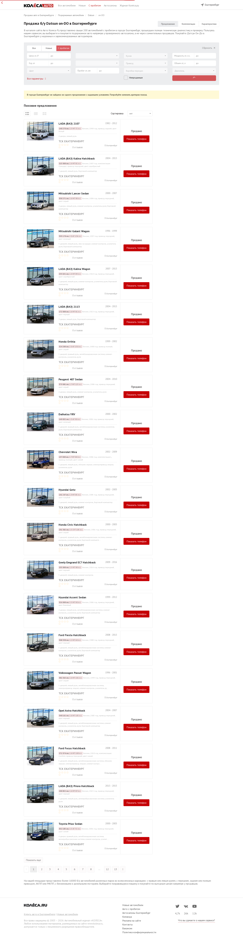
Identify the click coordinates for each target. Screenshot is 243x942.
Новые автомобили (67, 914)
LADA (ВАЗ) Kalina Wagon (74, 269)
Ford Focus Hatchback (72, 748)
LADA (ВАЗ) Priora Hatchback (76, 786)
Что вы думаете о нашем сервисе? (196, 920)
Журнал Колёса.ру (129, 5)
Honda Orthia (67, 341)
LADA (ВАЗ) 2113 (69, 306)
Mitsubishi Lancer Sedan (74, 193)
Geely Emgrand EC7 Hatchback (77, 562)
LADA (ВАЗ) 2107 (69, 123)
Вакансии (127, 928)
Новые (82, 5)
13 (115, 869)
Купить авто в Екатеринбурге (39, 914)
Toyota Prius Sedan (70, 824)
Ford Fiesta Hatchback (72, 635)
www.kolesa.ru (95, 923)
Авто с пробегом (131, 908)
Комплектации (188, 24)
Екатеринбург (111, 145)
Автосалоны (110, 5)
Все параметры (37, 78)
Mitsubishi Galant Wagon (74, 231)
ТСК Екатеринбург (71, 141)
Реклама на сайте (131, 920)
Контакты (127, 924)
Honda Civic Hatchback (73, 524)
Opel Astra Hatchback (72, 710)
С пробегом (95, 5)
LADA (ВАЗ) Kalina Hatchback (77, 158)
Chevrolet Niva (68, 452)
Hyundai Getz (67, 489)
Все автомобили (67, 5)
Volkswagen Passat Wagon (75, 673)
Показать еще (33, 860)
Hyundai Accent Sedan (72, 597)
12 (107, 869)
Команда (127, 916)
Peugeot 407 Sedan (71, 379)
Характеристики (209, 24)
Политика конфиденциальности (139, 932)
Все (34, 48)
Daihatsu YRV (67, 414)
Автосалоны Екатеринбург (136, 912)
